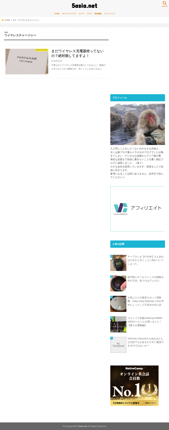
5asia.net (84, 5)
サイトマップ (109, 14)
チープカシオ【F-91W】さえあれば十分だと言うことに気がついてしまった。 (146, 260)
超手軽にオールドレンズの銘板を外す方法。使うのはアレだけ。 (146, 279)
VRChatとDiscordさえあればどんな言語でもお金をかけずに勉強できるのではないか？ (146, 342)
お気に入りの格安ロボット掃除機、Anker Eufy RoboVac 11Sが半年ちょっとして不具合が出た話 (146, 301)
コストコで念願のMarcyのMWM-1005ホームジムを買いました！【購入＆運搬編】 (145, 321)
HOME (57, 14)
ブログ (89, 14)
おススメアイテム (69, 14)
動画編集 (98, 14)
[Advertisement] (137, 63)
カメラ (81, 14)
